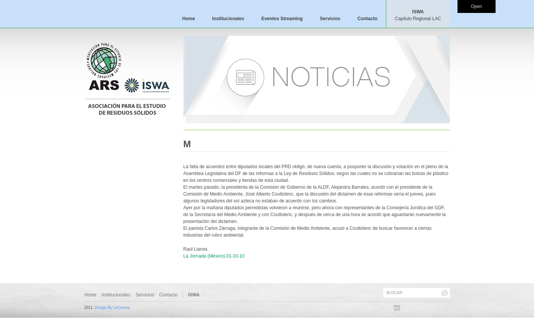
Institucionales (228, 18)
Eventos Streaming (282, 18)
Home (188, 18)
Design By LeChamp (112, 307)
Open (476, 6)
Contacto (367, 18)
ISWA (418, 15)
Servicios (330, 18)
